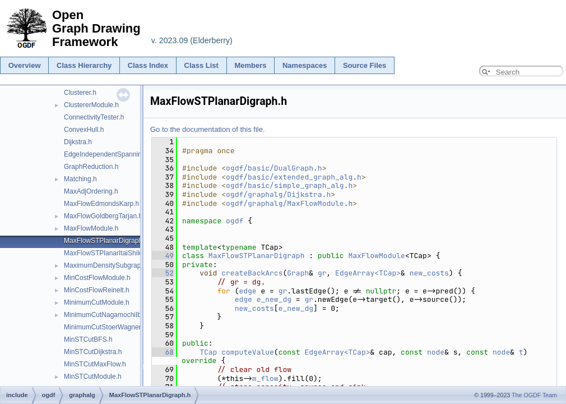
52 (163, 273)
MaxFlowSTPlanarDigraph (256, 255)
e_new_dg (274, 299)
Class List (201, 65)
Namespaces (304, 65)
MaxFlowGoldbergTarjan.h (103, 216)
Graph (298, 273)
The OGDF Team (534, 395)
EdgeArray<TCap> (368, 273)
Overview (24, 65)
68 (163, 352)
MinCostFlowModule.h (97, 278)
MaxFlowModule (376, 255)
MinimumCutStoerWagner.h (105, 327)
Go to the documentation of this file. (207, 129)
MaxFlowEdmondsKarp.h (101, 204)
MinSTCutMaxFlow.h (95, 364)
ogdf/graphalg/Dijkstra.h (278, 194)
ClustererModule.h (91, 105)
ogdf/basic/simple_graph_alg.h (289, 185)
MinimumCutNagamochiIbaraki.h (112, 315)
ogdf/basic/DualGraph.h (274, 168)
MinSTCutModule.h (93, 376)
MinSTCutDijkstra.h (93, 352)
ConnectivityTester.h (94, 117)
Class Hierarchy (84, 65)
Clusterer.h (80, 93)
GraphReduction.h (91, 167)
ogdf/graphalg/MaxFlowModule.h (289, 203)
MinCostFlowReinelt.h (96, 290)
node (435, 352)
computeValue (247, 352)
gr (322, 273)
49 (163, 255)
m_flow (265, 378)
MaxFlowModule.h (91, 228)
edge (247, 291)
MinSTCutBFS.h (88, 339)
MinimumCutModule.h (96, 302)
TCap (208, 352)
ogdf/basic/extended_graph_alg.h (293, 177)
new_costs (429, 273)
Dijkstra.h (78, 142)
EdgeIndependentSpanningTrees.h (116, 154)
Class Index (148, 65)
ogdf (234, 221)
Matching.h (80, 179)
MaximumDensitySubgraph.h (107, 265)
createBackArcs (251, 273)
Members (250, 65)
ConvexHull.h (84, 130)
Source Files (364, 65)
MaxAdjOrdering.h (91, 191)
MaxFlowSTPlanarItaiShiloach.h (111, 253)
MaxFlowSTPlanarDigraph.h (106, 241)
